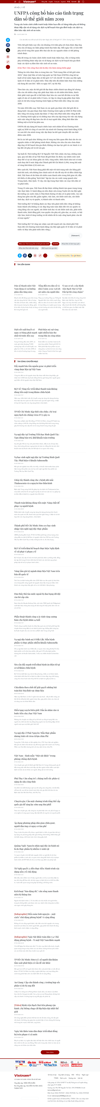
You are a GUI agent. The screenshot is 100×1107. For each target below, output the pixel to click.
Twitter (8, 50)
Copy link (8, 62)
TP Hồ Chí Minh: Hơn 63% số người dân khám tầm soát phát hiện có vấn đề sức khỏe (36, 961)
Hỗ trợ (78, 1075)
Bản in (8, 57)
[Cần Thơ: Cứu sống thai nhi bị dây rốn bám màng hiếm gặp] (44, 68)
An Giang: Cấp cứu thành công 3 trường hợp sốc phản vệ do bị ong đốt (37, 984)
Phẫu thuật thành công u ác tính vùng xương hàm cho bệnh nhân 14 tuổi (35, 618)
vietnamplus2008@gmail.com (61, 1096)
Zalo (8, 40)
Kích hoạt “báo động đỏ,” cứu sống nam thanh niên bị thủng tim (36, 893)
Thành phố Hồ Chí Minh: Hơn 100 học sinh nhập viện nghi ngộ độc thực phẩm (35, 527)
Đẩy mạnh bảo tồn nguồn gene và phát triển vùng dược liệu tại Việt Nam (35, 368)
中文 (68, 2)
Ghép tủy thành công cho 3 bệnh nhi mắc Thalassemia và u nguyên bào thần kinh (34, 481)
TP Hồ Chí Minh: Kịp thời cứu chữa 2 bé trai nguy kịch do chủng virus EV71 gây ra (35, 413)
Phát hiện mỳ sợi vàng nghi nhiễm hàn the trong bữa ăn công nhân (49, 332)
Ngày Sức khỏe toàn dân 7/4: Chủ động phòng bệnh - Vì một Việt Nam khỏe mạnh (37, 938)
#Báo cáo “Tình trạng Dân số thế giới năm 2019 (34, 244)
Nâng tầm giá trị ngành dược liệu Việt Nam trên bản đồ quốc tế (37, 573)
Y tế (23, 7)
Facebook (8, 45)
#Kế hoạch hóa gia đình (49, 248)
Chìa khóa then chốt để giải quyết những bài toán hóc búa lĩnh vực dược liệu (35, 689)
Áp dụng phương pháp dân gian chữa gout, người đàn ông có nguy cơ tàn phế (34, 824)
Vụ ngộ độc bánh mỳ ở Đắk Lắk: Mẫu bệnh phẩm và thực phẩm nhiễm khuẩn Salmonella (36, 641)
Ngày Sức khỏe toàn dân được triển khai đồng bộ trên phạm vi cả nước (36, 1033)
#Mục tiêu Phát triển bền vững (28, 248)
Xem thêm (50, 1052)
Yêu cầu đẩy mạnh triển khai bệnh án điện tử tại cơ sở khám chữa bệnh (37, 666)
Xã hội (17, 7)
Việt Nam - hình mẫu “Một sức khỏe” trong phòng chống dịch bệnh (34, 757)
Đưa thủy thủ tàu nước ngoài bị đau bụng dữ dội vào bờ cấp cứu (37, 595)
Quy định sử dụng (64, 1075)
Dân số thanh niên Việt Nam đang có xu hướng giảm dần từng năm (25, 288)
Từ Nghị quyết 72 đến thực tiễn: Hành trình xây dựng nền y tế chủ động (36, 870)
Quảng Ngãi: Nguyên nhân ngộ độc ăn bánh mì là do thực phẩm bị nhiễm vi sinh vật (36, 847)
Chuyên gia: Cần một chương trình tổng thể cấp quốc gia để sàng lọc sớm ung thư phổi (37, 803)
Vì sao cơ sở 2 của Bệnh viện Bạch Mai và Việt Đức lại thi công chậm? (73, 288)
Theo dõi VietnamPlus (63, 256)
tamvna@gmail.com (54, 1090)
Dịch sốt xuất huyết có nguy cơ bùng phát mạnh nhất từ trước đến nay (25, 332)
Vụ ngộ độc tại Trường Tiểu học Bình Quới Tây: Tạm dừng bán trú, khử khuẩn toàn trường (36, 436)
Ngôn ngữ (85, 1075)
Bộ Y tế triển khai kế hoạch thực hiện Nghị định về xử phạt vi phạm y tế (36, 550)
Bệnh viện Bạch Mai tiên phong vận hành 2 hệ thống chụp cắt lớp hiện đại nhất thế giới (36, 1008)
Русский (74, 1)
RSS (73, 1075)
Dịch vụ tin (63, 1078)
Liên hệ (80, 1078)
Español (63, 2)
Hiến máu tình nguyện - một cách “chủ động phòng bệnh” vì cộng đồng (34, 916)
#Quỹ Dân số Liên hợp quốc (71, 244)
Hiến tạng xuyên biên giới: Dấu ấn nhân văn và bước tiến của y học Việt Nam (36, 712)
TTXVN (56, 1078)
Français (56, 2)
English (51, 2)
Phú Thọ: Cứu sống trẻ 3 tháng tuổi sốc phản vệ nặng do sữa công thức (36, 780)
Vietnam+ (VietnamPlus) (29, 1)
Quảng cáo (72, 1078)
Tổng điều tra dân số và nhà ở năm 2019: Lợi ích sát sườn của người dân (49, 288)
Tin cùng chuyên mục (27, 361)
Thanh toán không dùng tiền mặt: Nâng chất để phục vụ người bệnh (37, 504)
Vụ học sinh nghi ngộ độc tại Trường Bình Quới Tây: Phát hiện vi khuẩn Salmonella (37, 459)
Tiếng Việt (44, 2)
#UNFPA (55, 244)
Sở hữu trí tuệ (52, 1075)
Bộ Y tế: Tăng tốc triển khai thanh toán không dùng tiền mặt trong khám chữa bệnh (35, 390)
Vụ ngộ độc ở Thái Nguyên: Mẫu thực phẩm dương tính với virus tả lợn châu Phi (35, 734)
